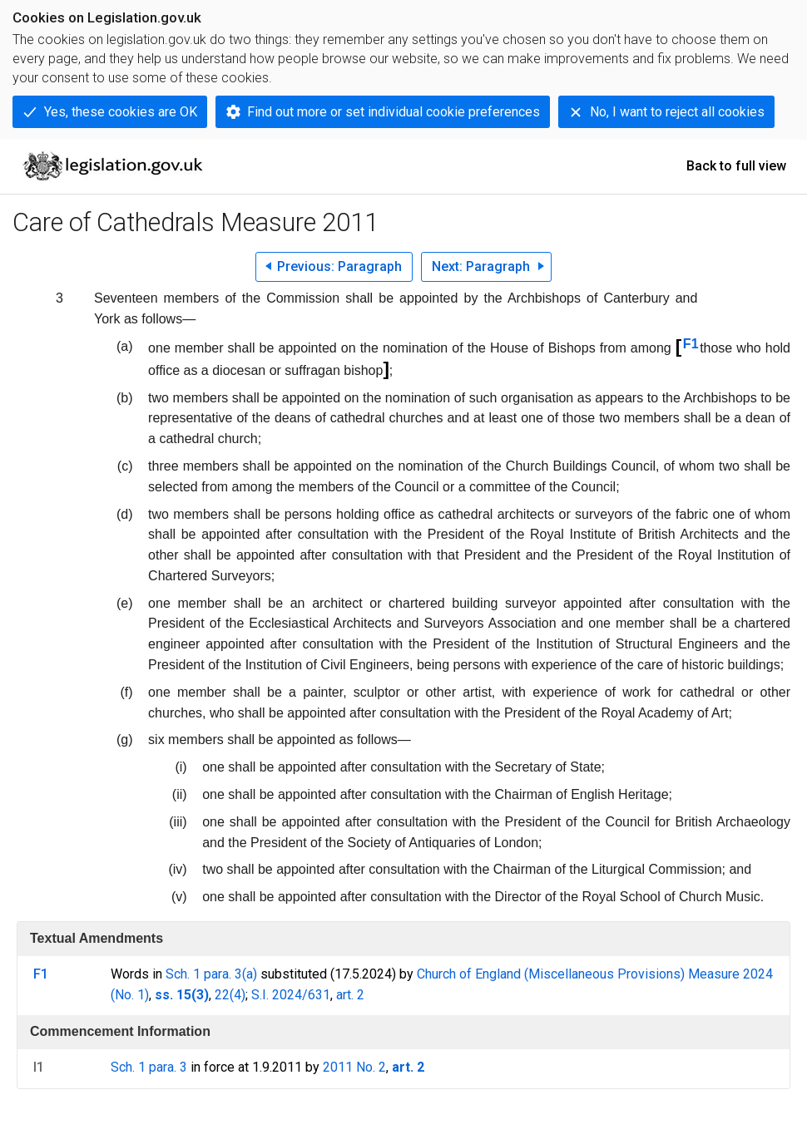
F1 (691, 344)
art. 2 (350, 995)
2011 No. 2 (354, 1067)
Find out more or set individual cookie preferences (393, 112)
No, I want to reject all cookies (677, 112)
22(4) (230, 995)
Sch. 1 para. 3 (149, 1067)
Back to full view (736, 166)
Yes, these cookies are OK (120, 112)
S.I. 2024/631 (290, 995)
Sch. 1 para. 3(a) (211, 974)
